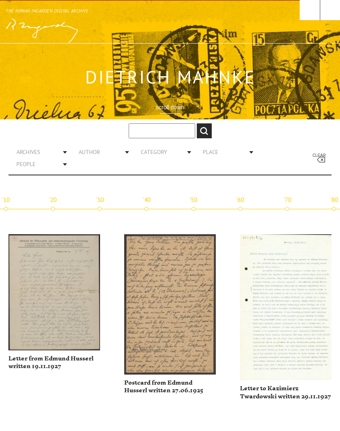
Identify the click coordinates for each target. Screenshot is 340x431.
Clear (319, 155)
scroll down (170, 107)
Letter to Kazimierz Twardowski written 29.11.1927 (285, 392)
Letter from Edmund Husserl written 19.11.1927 (51, 363)
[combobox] (38, 152)
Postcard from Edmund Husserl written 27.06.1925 (163, 387)
